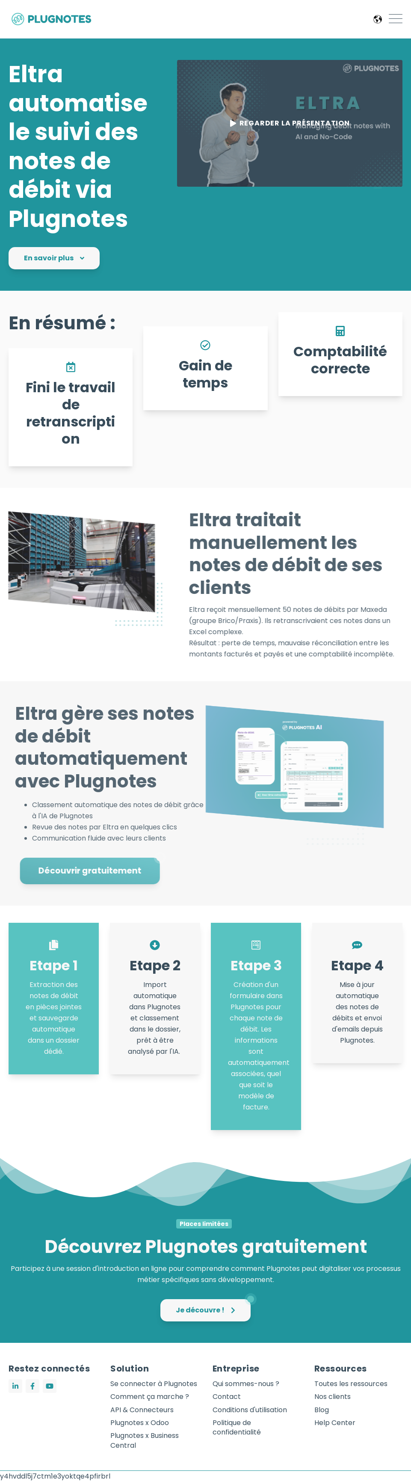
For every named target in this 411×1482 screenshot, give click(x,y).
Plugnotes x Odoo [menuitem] (139, 1423)
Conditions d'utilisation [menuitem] (250, 1410)
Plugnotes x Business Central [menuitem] (144, 1440)
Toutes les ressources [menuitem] (350, 1384)
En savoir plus (54, 258)
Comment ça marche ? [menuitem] (149, 1396)
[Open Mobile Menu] (395, 19)
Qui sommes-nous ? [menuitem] (246, 1384)
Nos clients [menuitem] (332, 1396)
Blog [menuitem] (321, 1410)
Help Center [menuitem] (334, 1423)
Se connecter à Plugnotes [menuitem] (153, 1384)
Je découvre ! (213, 1307)
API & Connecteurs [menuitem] (142, 1410)
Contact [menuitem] (227, 1396)
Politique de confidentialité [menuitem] (237, 1427)
